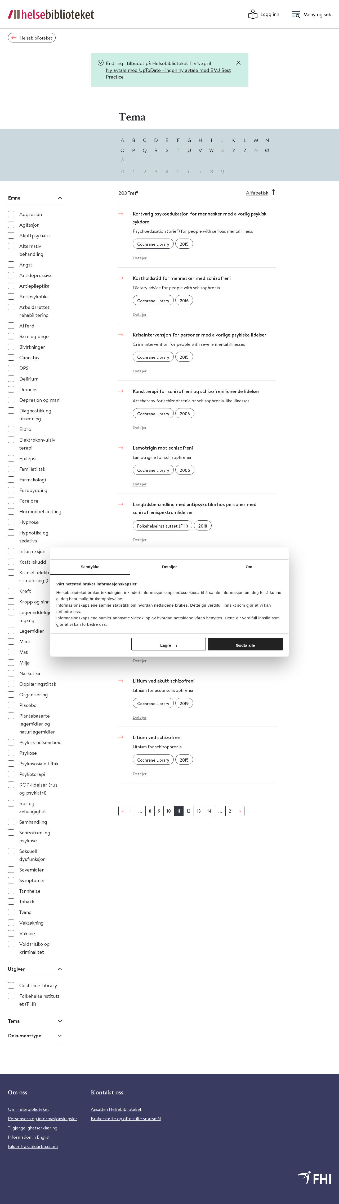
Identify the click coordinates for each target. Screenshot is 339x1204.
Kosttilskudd (32, 561)
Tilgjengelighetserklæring (32, 1128)
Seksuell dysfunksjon (32, 855)
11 (178, 811)
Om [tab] (249, 566)
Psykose (28, 752)
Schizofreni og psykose (34, 836)
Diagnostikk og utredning (35, 414)
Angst (25, 264)
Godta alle (245, 645)
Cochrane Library (38, 985)
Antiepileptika (34, 285)
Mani (24, 641)
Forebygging (33, 490)
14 (209, 811)
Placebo (28, 705)
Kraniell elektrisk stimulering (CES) (38, 576)
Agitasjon (29, 224)
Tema (14, 1020)
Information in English (29, 1137)
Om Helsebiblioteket (28, 1109)
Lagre (168, 645)
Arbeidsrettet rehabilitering (34, 311)
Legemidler (31, 630)
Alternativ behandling (31, 250)
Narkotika (29, 673)
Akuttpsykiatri (34, 235)
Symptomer (32, 880)
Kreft (25, 591)
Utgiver (16, 968)
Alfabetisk (257, 192)
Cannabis (29, 357)
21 (231, 811)
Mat (23, 652)
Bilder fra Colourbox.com (33, 1146)
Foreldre (28, 500)
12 (188, 811)
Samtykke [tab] (90, 566)
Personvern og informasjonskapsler (42, 1118)
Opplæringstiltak (37, 683)
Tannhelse (30, 890)
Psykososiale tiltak (39, 763)
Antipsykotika (34, 296)
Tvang (25, 912)
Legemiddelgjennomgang (39, 616)
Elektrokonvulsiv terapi (37, 443)
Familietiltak (32, 468)
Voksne (27, 933)
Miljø (24, 662)
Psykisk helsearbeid (40, 742)
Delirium (28, 378)
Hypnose (29, 522)
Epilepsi (27, 458)
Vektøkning (31, 922)
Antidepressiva (35, 275)
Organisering (33, 694)
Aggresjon (30, 214)
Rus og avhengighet (32, 807)
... (140, 811)
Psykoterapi (32, 774)
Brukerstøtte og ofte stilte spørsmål (126, 1118)
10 (169, 811)
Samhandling (33, 821)
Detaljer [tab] (169, 566)
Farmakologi (32, 479)
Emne (14, 197)
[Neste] (240, 811)
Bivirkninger (32, 346)
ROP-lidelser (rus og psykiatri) (38, 788)
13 (199, 811)
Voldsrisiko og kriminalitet (34, 947)
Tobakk (26, 901)
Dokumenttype (24, 1035)
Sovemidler (31, 869)
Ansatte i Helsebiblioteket (116, 1109)
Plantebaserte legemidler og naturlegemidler (37, 723)
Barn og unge (34, 336)
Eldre (25, 429)
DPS (24, 368)
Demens (28, 389)
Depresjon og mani (39, 399)
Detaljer (139, 257)
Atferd (26, 325)
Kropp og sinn (34, 601)
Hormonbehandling (40, 511)
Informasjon (32, 551)
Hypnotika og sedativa (33, 536)
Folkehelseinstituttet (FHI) (39, 999)
